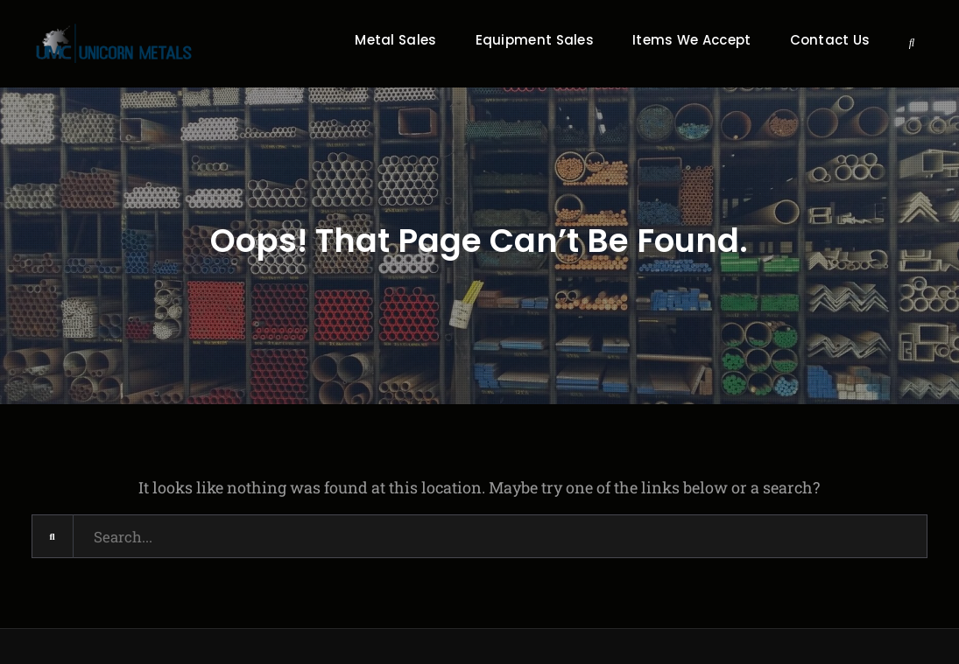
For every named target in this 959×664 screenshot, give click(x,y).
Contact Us (830, 40)
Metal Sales (395, 40)
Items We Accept (691, 40)
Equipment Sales (535, 40)
